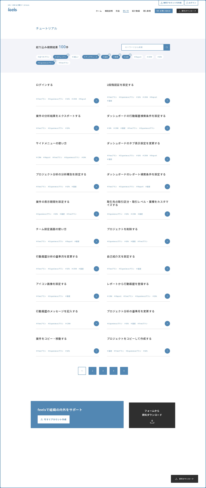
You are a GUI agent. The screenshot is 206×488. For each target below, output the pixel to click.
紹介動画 (136, 11)
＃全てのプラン (43, 57)
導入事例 (147, 11)
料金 (118, 11)
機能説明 (109, 11)
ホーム (99, 11)
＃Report (137, 57)
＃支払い (75, 57)
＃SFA (159, 57)
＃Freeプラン (64, 63)
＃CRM (149, 57)
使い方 (126, 11)
